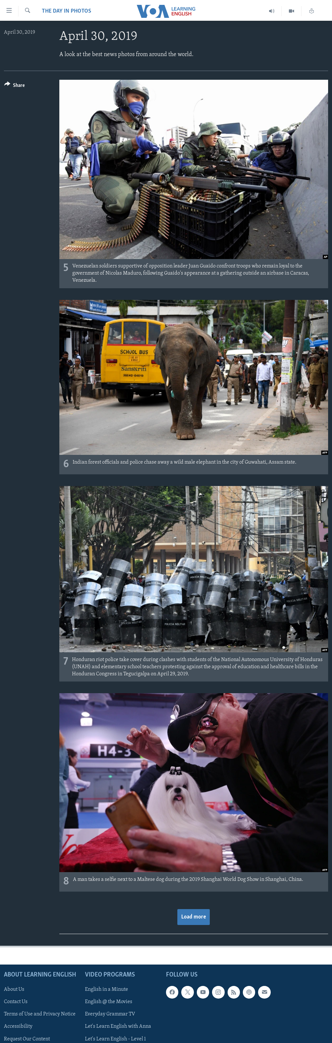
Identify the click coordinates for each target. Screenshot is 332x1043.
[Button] (14, 86)
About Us (14, 989)
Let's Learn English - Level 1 (115, 1039)
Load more (193, 917)
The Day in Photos (66, 11)
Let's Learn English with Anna (118, 1026)
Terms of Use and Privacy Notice (40, 1014)
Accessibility (18, 1026)
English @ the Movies (108, 1002)
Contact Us (16, 1002)
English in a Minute (106, 989)
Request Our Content (27, 1039)
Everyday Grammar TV (110, 1014)
